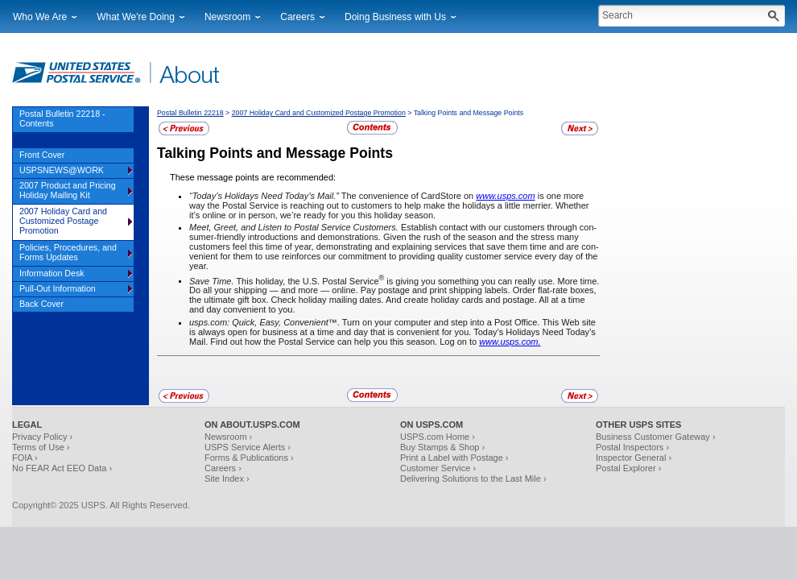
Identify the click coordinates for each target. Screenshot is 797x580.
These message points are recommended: (253, 177)
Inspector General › (633, 457)
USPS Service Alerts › (247, 447)
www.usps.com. (509, 341)
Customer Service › (438, 468)
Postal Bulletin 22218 (190, 113)
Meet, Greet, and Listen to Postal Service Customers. (293, 227)
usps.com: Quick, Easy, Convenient (258, 322)
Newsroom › (228, 436)
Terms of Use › (41, 447)
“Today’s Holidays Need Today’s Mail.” (264, 196)
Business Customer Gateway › (656, 436)
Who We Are (40, 17)
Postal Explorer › (628, 468)
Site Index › (227, 478)
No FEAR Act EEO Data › (62, 468)
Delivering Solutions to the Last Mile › (473, 478)
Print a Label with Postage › (454, 457)
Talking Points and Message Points (275, 153)
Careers (297, 17)
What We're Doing (136, 17)
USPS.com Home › (437, 436)
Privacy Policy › (42, 436)
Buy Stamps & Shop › (442, 447)
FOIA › (25, 457)
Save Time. (211, 280)
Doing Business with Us (395, 17)
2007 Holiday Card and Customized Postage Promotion (319, 113)
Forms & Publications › (249, 457)
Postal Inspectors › (632, 447)
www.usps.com (505, 196)
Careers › (223, 468)
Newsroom (227, 17)
